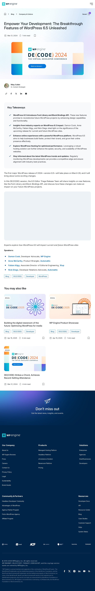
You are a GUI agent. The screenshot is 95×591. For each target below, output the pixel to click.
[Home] (10, 4)
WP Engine (46, 256)
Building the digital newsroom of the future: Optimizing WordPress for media (23, 324)
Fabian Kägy (14, 265)
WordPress (43, 276)
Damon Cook (14, 256)
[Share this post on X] (16, 94)
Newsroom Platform (45, 463)
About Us (5, 450)
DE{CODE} (17, 276)
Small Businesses (85, 459)
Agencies (82, 454)
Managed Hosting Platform (47, 450)
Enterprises (83, 450)
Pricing (40, 468)
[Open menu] (91, 4)
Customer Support (84, 523)
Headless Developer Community (13, 501)
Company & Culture (26, 14)
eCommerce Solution (45, 459)
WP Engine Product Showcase (63, 323)
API (79, 505)
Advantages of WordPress (11, 505)
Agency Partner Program (10, 510)
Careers (5, 463)
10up (62, 265)
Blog (12, 14)
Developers (83, 463)
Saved (86, 14)
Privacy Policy (7, 472)
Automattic (45, 261)
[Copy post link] (6, 94)
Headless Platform (44, 454)
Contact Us (6, 468)
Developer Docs (84, 501)
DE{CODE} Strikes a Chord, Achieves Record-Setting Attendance (22, 376)
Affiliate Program (7, 518)
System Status (83, 532)
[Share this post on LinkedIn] (21, 94)
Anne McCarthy (15, 261)
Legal (4, 476)
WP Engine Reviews (9, 454)
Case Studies (82, 518)
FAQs (80, 527)
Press (4, 459)
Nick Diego (13, 270)
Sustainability (6, 481)
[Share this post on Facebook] (11, 94)
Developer (30, 276)
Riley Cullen (15, 85)
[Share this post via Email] (26, 94)
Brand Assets (6, 485)
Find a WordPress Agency (11, 514)
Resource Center (84, 510)
